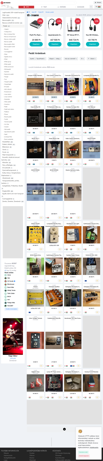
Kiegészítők (7, 191)
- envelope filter (7, 137)
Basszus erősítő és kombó (12, 23)
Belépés (98, 2)
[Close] (83, 452)
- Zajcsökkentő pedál (8, 132)
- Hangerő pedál (7, 82)
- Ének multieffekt (7, 139)
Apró (33, 12)
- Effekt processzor (8, 67)
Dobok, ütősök (8, 144)
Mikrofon (6, 163)
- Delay (4, 54)
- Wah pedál (6, 129)
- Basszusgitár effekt (8, 44)
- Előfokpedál (6, 69)
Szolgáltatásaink (9, 458)
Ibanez (32, 458)
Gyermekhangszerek (10, 170)
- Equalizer (5, 72)
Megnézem (36, 44)
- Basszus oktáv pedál (8, 39)
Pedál (7, 26)
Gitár (6, 15)
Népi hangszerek (9, 155)
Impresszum (8, 455)
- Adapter (5, 29)
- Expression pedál (7, 74)
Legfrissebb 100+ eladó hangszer (13, 13)
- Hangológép (6, 84)
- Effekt (4, 59)
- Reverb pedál (6, 117)
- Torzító (5, 119)
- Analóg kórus (7, 32)
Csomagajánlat (8, 199)
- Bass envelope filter (8, 34)
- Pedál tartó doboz (8, 109)
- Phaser (5, 114)
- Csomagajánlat (7, 52)
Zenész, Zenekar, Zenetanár (13, 201)
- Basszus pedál (7, 42)
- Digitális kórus (7, 57)
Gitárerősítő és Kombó (11, 18)
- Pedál (4, 107)
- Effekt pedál (6, 64)
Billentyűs (7, 147)
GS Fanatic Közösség (62, 453)
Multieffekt (7, 142)
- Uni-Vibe (5, 124)
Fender (32, 453)
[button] (98, 7)
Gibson (32, 455)
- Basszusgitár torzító (8, 46)
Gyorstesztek (59, 458)
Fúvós (5, 152)
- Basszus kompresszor (9, 36)
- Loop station (6, 94)
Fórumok (58, 455)
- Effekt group (6, 62)
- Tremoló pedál (7, 122)
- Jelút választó (7, 89)
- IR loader (5, 87)
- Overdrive (5, 104)
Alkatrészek (8, 178)
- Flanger (5, 77)
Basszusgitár (8, 20)
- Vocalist (5, 127)
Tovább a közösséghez (11, 309)
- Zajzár (4, 134)
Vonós (5, 150)
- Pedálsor (5, 112)
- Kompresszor (6, 92)
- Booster (5, 49)
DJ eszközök (7, 168)
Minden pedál (50, 12)
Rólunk (6, 453)
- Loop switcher (7, 97)
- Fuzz (4, 79)
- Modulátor (6, 99)
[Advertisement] (13, 232)
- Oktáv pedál (6, 102)
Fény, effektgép (9, 165)
